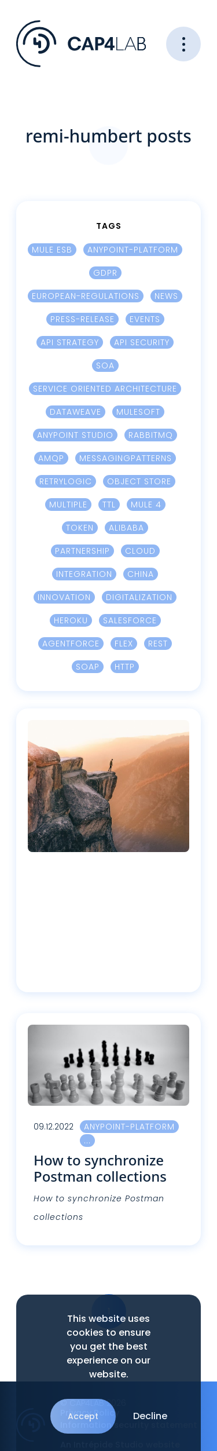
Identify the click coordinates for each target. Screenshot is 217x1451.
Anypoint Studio (75, 435)
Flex (124, 643)
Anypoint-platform (132, 249)
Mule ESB (52, 249)
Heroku (71, 620)
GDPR (105, 273)
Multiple (68, 504)
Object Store (139, 481)
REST (158, 643)
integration (84, 574)
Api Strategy (70, 342)
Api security (142, 342)
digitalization (139, 597)
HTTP (125, 666)
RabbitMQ (150, 435)
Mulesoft (138, 412)
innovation (64, 597)
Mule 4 (146, 504)
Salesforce (130, 620)
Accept (83, 1416)
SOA (105, 365)
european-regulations (85, 296)
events (145, 319)
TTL (109, 504)
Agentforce (71, 643)
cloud (140, 551)
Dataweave (75, 412)
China (140, 574)
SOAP (88, 666)
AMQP (51, 458)
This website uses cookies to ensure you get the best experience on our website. (108, 1346)
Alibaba (126, 527)
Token (80, 527)
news (166, 296)
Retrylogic (65, 481)
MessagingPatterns (125, 458)
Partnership (82, 551)
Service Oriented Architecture (105, 388)
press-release (82, 319)
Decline (150, 1416)
